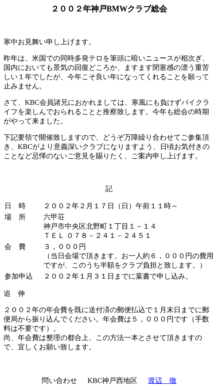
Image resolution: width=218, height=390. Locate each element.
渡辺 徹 (162, 380)
